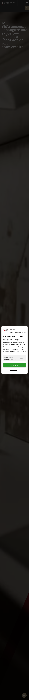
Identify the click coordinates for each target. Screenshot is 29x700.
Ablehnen (14, 370)
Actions (14, 365)
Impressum (10, 332)
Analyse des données (20, 332)
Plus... (22, 358)
